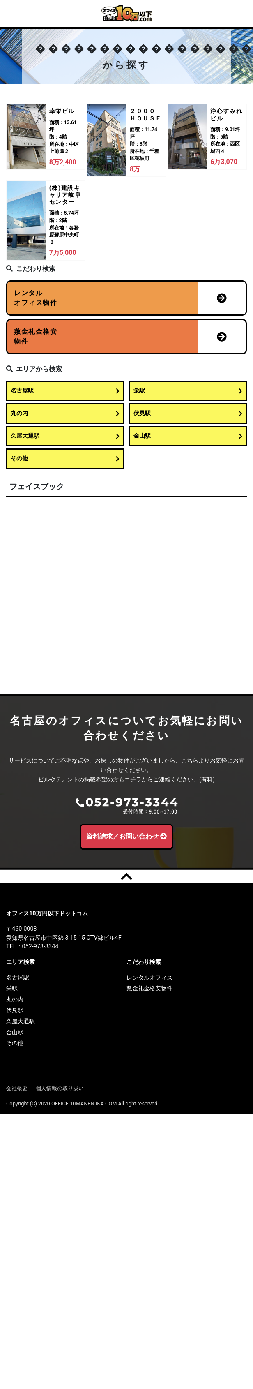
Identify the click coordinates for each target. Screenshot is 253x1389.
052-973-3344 (40, 946)
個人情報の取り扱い (60, 1088)
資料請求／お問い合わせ (126, 836)
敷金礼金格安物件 (149, 988)
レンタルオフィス (149, 977)
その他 (65, 458)
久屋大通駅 (65, 435)
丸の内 (65, 413)
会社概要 (17, 1088)
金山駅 (187, 435)
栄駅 (187, 390)
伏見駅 (187, 413)
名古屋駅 (65, 390)
